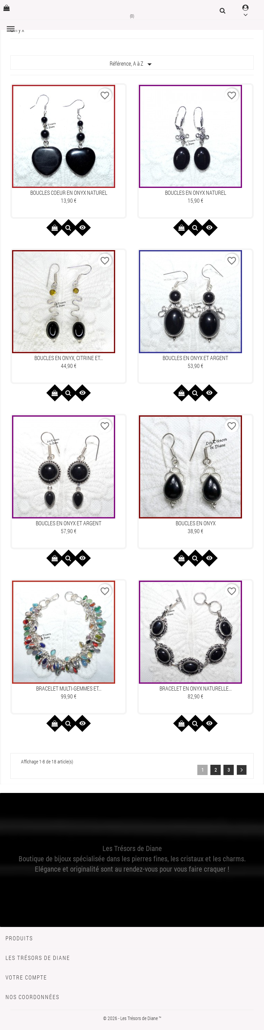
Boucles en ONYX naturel (195, 192)
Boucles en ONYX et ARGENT (195, 357)
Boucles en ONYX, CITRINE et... (68, 357)
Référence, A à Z (132, 64)
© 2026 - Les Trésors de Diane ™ (132, 1018)
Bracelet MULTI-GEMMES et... (68, 688)
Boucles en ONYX (196, 523)
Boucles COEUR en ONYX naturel (68, 192)
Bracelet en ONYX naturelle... (196, 688)
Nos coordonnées (32, 996)
